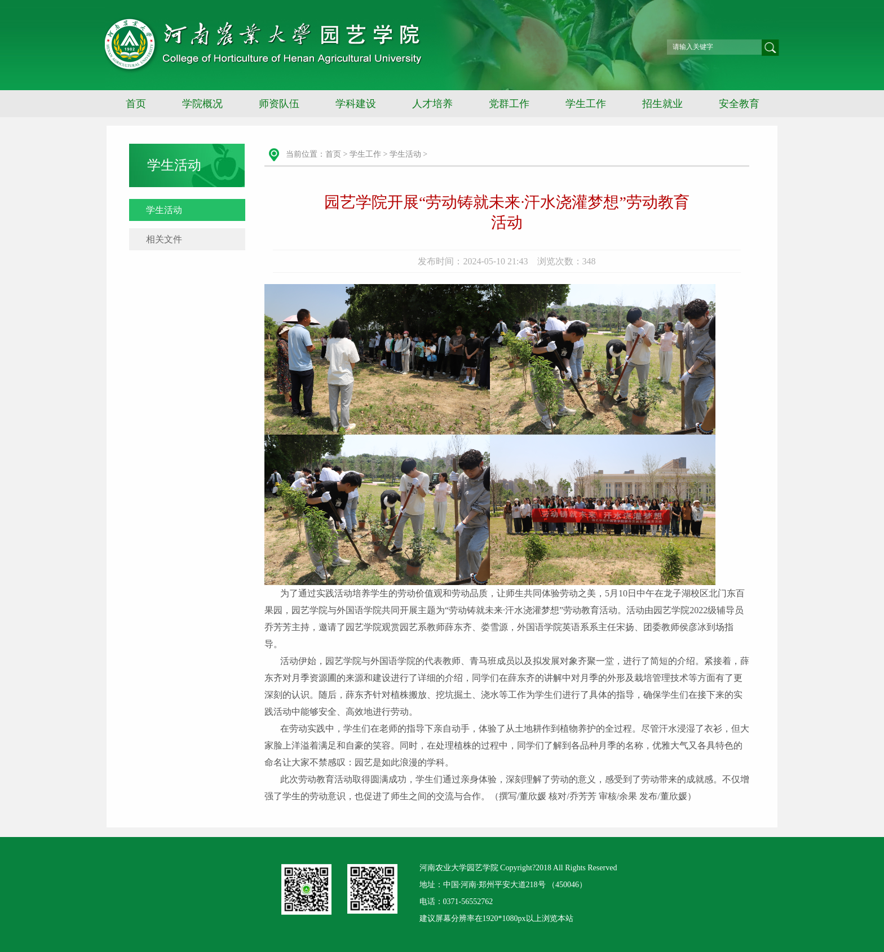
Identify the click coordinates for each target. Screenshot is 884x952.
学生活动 (164, 210)
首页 (136, 103)
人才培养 (432, 103)
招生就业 (662, 103)
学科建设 (355, 103)
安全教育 (739, 103)
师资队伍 (279, 103)
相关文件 (164, 239)
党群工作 (509, 103)
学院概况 (202, 103)
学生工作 (585, 103)
